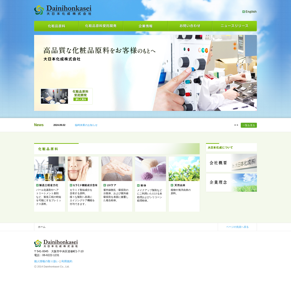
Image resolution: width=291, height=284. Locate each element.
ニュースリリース (234, 26)
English (249, 11)
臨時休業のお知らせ (86, 125)
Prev (235, 125)
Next (237, 125)
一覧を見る (249, 125)
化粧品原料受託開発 (101, 26)
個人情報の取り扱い (46, 261)
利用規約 (66, 261)
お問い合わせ (190, 26)
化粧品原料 (56, 26)
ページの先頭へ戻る (237, 226)
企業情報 (145, 26)
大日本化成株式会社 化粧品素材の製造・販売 (62, 10)
